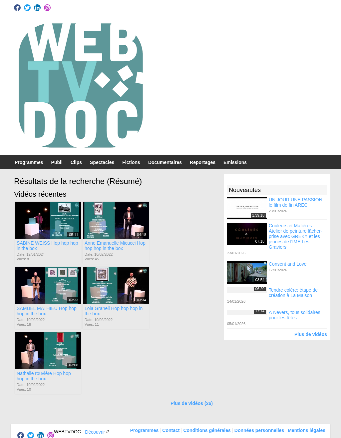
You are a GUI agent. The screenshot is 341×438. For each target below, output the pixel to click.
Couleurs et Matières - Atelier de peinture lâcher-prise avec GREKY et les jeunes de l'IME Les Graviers (295, 236)
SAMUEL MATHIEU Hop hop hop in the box (182, 245)
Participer (64, 375)
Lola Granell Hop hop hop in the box (46, 310)
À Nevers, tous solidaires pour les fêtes (294, 315)
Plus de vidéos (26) (191, 338)
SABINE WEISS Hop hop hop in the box (47, 245)
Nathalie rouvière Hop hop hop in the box (111, 310)
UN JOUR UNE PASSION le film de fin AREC (295, 202)
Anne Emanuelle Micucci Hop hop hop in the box (114, 245)
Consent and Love (288, 264)
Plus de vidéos (310, 334)
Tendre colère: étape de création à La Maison (293, 292)
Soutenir (87, 375)
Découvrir (95, 366)
